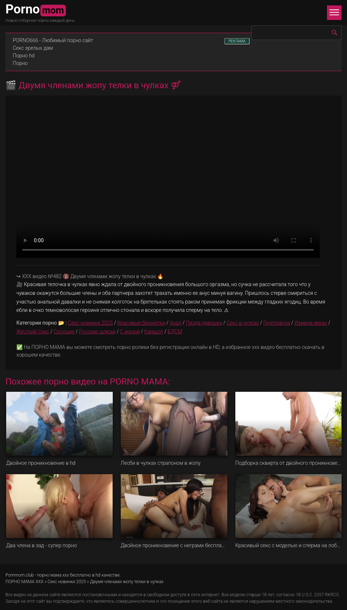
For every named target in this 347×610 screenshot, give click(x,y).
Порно (20, 63)
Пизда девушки (204, 323)
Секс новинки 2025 (90, 323)
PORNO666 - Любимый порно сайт (53, 40)
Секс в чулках (243, 323)
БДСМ (175, 331)
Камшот (153, 331)
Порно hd (24, 55)
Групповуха (276, 323)
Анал (176, 323)
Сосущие (64, 331)
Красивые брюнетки (141, 323)
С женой (130, 331)
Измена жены (310, 323)
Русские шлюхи (97, 331)
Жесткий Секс (32, 331)
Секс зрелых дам (33, 48)
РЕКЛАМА (237, 41)
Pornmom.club (19, 575)
